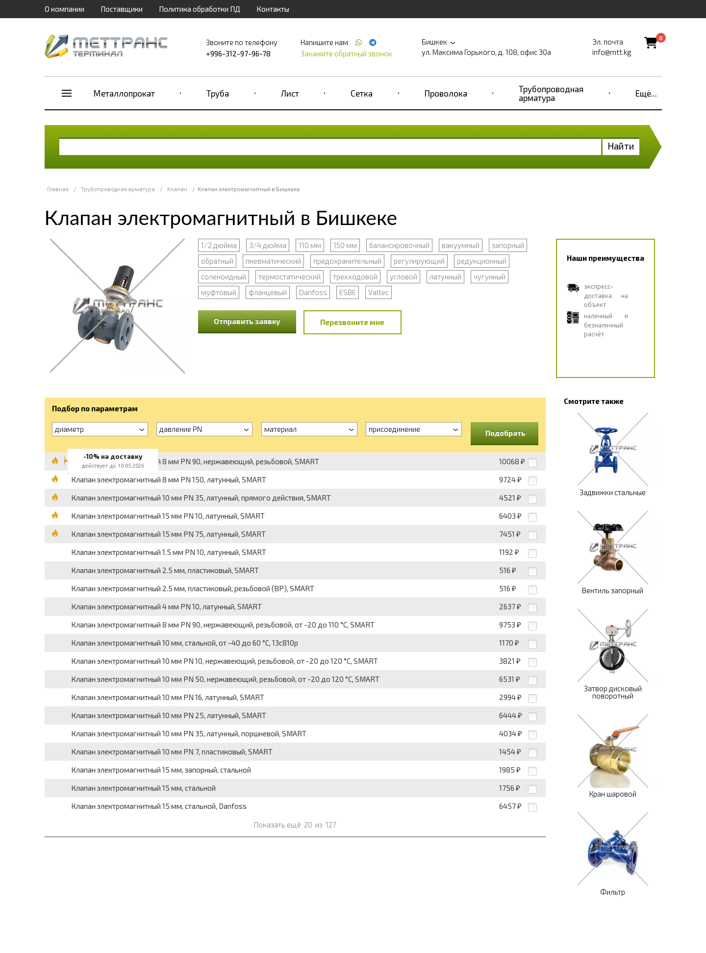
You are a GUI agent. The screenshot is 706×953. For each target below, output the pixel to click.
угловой (403, 276)
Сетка (362, 93)
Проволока (446, 93)
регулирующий (419, 260)
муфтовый (218, 292)
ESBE (347, 292)
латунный (445, 276)
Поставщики (122, 8)
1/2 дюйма (219, 245)
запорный (508, 245)
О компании (64, 8)
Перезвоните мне (352, 322)
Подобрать (505, 432)
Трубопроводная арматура (551, 93)
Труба (217, 93)
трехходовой (355, 276)
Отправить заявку (247, 321)
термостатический (289, 276)
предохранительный (347, 260)
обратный (217, 260)
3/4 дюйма (267, 245)
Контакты (272, 8)
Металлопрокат (124, 93)
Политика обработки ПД (199, 8)
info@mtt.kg (611, 52)
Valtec (378, 292)
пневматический (273, 260)
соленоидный (223, 276)
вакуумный (460, 245)
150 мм (345, 245)
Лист (290, 93)
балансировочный (399, 245)
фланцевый (268, 292)
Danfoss (313, 292)
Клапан (177, 189)
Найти (620, 145)
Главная (58, 189)
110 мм (310, 245)
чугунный (489, 276)
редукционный (481, 260)
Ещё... (646, 93)
